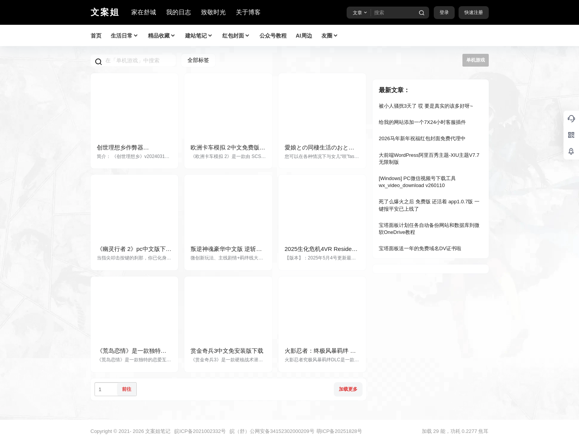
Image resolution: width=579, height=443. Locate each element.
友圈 (329, 35)
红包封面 (236, 35)
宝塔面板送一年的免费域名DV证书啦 (420, 248)
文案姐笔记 (157, 431)
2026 (138, 431)
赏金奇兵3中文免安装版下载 (227, 350)
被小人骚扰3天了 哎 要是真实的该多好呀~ (426, 106)
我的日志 (178, 12)
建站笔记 (199, 35)
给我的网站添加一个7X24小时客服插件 (422, 122)
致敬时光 (213, 12)
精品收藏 (162, 35)
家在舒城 (143, 12)
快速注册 (473, 12)
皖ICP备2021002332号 (200, 431)
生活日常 (125, 35)
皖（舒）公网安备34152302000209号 (272, 431)
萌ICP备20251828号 (339, 431)
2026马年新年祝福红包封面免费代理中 (422, 138)
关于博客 (248, 12)
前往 (126, 389)
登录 (444, 12)
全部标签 (198, 60)
